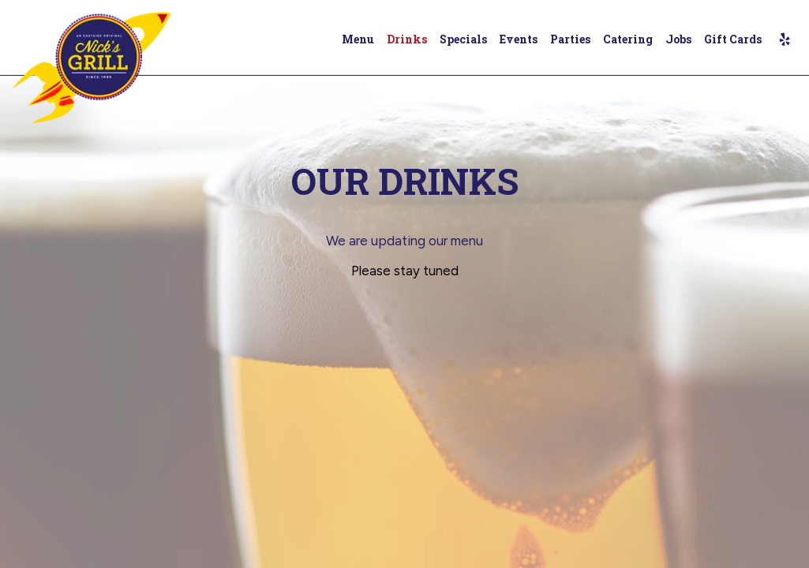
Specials (463, 39)
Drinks (407, 39)
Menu (358, 39)
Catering (628, 39)
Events (518, 39)
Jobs (678, 39)
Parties (570, 39)
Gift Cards (733, 39)
